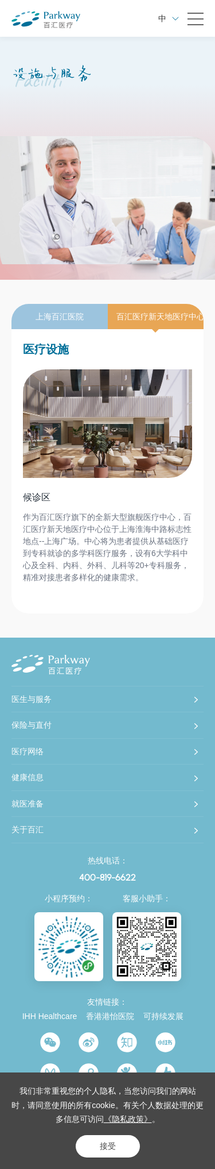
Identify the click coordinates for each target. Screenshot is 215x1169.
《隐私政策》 (128, 1119)
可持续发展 (163, 1016)
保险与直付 (31, 725)
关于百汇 (27, 829)
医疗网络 (27, 751)
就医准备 (27, 803)
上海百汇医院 (60, 316)
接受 (108, 1146)
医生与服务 (31, 699)
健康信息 (27, 777)
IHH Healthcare (49, 1016)
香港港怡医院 (110, 1016)
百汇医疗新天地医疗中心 (160, 316)
